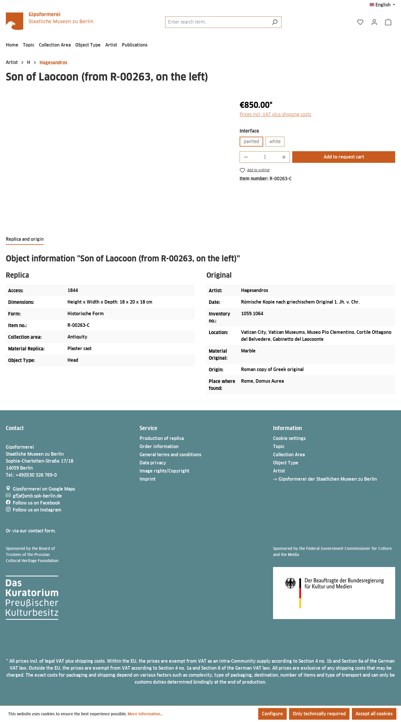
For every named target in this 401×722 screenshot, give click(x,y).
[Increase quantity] (284, 157)
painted (251, 141)
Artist (279, 471)
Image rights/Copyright (164, 471)
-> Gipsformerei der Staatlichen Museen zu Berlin (325, 479)
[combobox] (216, 22)
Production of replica (162, 438)
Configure (272, 713)
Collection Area (289, 454)
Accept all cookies (374, 713)
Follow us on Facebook (36, 503)
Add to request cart (344, 157)
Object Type (285, 463)
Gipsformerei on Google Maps (44, 489)
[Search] (274, 22)
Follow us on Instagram (37, 510)
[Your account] (374, 22)
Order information (159, 446)
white (275, 141)
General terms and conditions (170, 454)
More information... (145, 714)
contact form (41, 531)
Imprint (148, 479)
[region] (117, 161)
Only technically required (319, 713)
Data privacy (153, 463)
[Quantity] (265, 157)
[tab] (25, 239)
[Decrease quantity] (246, 157)
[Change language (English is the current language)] (382, 5)
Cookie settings (289, 438)
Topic (278, 446)
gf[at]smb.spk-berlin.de (37, 496)
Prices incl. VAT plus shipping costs (275, 114)
